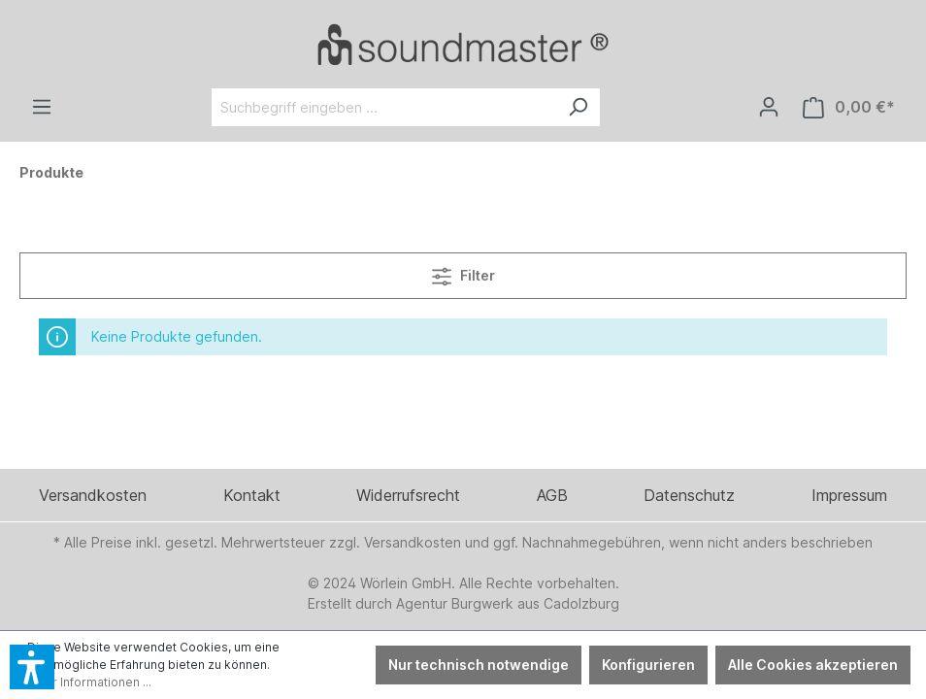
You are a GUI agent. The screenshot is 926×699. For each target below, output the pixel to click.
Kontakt (252, 495)
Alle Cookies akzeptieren (813, 664)
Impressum (849, 495)
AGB (552, 495)
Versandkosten (93, 495)
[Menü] (41, 106)
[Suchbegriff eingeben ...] (384, 107)
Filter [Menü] (463, 272)
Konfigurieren (648, 664)
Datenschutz (689, 495)
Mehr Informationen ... (89, 682)
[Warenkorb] (849, 107)
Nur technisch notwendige (478, 664)
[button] (32, 667)
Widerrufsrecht (408, 495)
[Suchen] (577, 107)
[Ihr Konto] (768, 106)
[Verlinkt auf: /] (463, 44)
